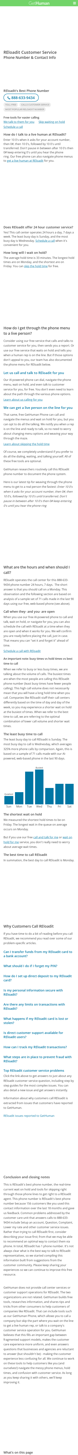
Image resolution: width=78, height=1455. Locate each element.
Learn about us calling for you (23, 400)
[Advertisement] (39, 194)
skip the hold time (36, 266)
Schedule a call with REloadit (22, 651)
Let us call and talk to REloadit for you (33, 372)
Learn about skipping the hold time (26, 444)
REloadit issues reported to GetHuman (28, 1116)
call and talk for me (45, 837)
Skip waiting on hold (52, 122)
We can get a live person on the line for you (38, 407)
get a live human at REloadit (25, 161)
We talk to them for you (18, 122)
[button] (74, 3)
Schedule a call (13, 127)
